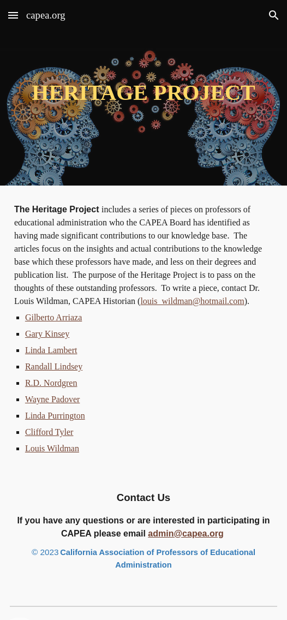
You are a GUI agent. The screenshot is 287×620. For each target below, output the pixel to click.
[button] (13, 15)
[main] (143, 92)
